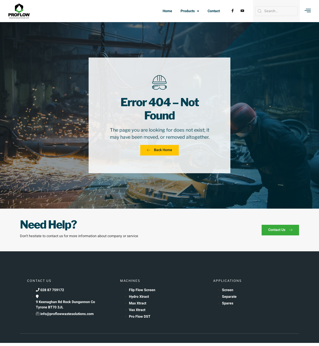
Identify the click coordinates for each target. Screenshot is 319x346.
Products (190, 11)
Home (167, 11)
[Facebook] (232, 11)
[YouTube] (242, 11)
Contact (214, 11)
